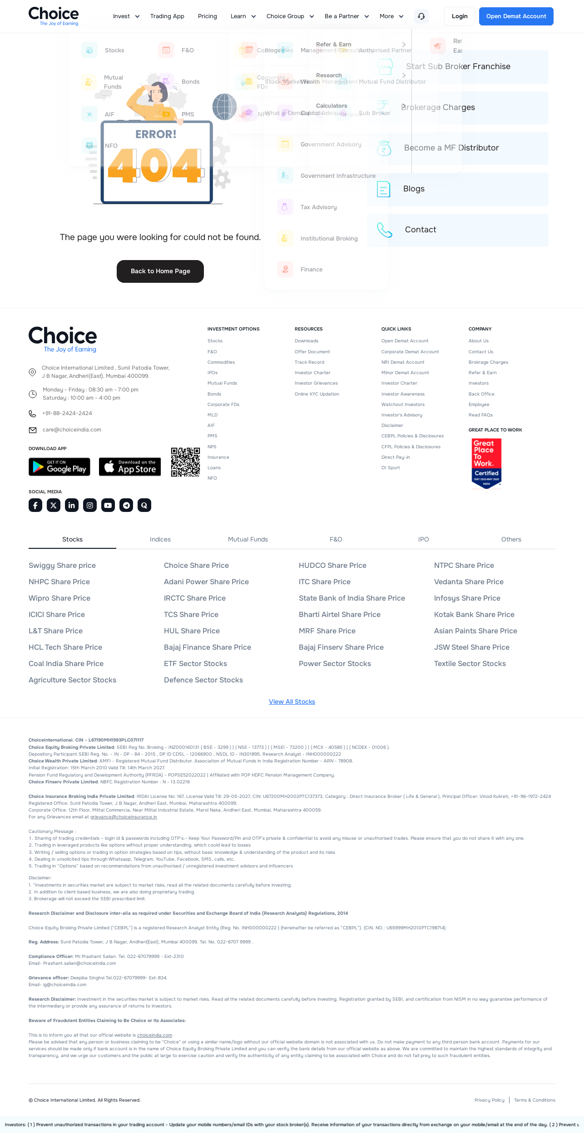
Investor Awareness (403, 394)
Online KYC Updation (317, 394)
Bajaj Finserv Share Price (341, 647)
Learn (238, 16)
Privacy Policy (490, 1100)
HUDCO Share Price (332, 565)
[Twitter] (53, 505)
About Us (479, 341)
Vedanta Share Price (469, 582)
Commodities (221, 362)
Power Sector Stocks (335, 663)
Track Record (309, 362)
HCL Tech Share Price (65, 647)
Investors (479, 383)
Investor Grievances (316, 383)
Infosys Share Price (467, 598)
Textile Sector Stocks (470, 663)
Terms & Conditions (534, 1100)
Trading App (167, 16)
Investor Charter (313, 373)
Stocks (215, 341)
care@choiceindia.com (72, 429)
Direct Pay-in (395, 457)
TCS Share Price (191, 614)
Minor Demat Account (405, 373)
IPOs (213, 373)
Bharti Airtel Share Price (340, 614)
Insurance (218, 457)
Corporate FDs (223, 404)
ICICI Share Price (57, 614)
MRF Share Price (327, 631)
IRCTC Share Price (195, 598)
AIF (211, 425)
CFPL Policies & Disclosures (410, 447)
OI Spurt (390, 468)
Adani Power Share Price (206, 582)
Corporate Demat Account (410, 352)
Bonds (214, 394)
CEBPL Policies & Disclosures (412, 436)
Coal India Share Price (66, 663)
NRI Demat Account (403, 362)
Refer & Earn (483, 373)
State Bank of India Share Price (352, 598)
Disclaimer (392, 425)
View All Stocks (292, 701)
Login (460, 16)
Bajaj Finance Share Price (207, 647)
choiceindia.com (154, 1035)
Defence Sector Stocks (203, 680)
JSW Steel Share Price (472, 647)
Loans (214, 468)
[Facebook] (35, 505)
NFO (212, 478)
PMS (213, 436)
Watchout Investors (403, 404)
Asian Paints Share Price (475, 631)
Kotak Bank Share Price (474, 614)
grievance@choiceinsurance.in (123, 817)
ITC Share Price (325, 582)
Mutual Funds (222, 383)
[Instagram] (90, 505)
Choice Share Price (196, 565)
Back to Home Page (160, 271)
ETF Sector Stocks (195, 663)
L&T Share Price (56, 631)
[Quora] (144, 505)
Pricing (207, 16)
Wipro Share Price (59, 598)
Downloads (306, 341)
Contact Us (481, 352)
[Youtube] (108, 505)
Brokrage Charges (488, 362)
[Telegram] (126, 505)
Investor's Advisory (401, 415)
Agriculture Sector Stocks (72, 680)
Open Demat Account (405, 341)
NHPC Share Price (59, 582)
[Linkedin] (72, 505)
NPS (212, 447)
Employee (479, 404)
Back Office (482, 394)
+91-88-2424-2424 (67, 413)
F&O (212, 352)
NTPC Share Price (464, 565)
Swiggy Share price (62, 565)
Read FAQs (481, 415)
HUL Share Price (192, 631)
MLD (213, 415)
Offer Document (312, 352)
